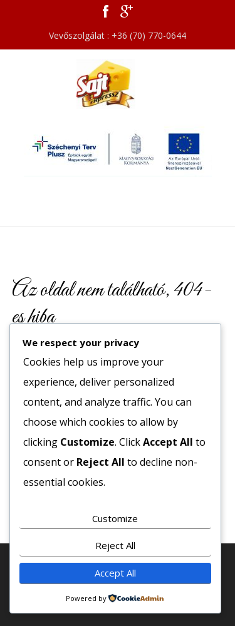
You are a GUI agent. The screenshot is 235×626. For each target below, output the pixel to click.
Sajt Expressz (117, 84)
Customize (115, 518)
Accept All (115, 573)
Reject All (115, 545)
